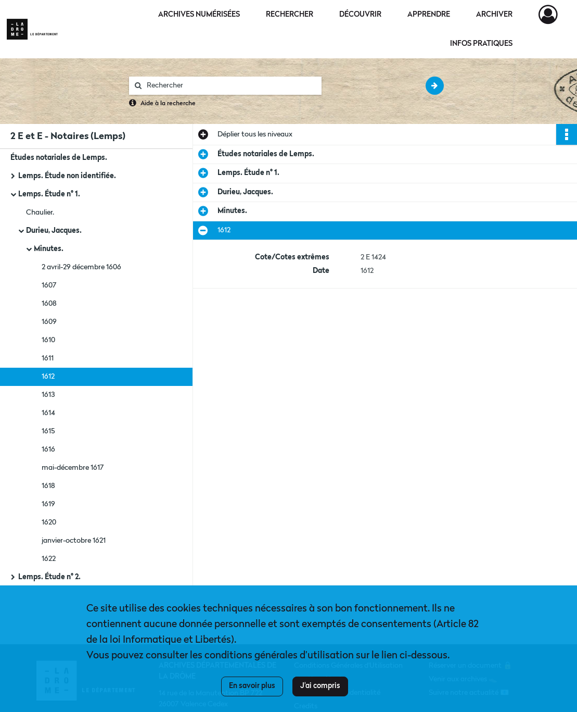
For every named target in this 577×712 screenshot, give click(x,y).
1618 (48, 486)
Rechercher (289, 14)
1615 (48, 431)
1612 (48, 376)
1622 (49, 559)
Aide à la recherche (168, 104)
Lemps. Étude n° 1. (49, 194)
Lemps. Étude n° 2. (49, 577)
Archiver (494, 14)
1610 (48, 340)
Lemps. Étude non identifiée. (67, 176)
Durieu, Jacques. (54, 230)
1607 (49, 285)
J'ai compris (320, 686)
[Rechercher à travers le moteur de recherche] (230, 85)
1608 (49, 303)
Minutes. (48, 249)
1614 (48, 413)
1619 (48, 504)
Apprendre (428, 14)
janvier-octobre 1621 (74, 540)
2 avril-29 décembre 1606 (81, 267)
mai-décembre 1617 (73, 467)
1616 (48, 449)
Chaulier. (40, 212)
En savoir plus (252, 686)
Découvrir (360, 14)
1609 (49, 322)
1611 (48, 358)
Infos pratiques (481, 43)
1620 (49, 522)
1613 (48, 394)
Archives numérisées (199, 14)
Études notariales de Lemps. (58, 157)
